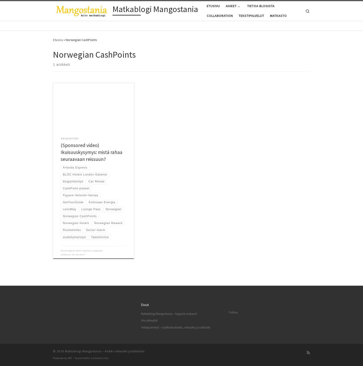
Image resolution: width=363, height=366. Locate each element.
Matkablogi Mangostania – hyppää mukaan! (169, 314)
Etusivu (58, 40)
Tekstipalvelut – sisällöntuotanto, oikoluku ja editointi (175, 327)
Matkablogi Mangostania (83, 351)
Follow (233, 312)
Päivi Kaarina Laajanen (89, 251)
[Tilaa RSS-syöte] (308, 353)
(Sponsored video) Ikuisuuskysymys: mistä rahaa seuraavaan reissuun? (91, 152)
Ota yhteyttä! (149, 320)
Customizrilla (100, 358)
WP (70, 358)
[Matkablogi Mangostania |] (82, 10)
